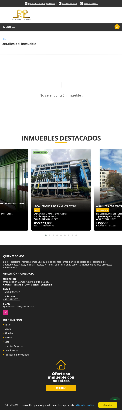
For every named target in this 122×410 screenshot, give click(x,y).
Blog (7, 341)
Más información (84, 405)
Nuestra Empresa (14, 346)
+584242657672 (69, 3)
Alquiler (9, 333)
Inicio (4, 39)
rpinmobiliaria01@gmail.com (41, 3)
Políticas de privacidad (17, 354)
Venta (8, 328)
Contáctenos (11, 350)
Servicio (9, 337)
